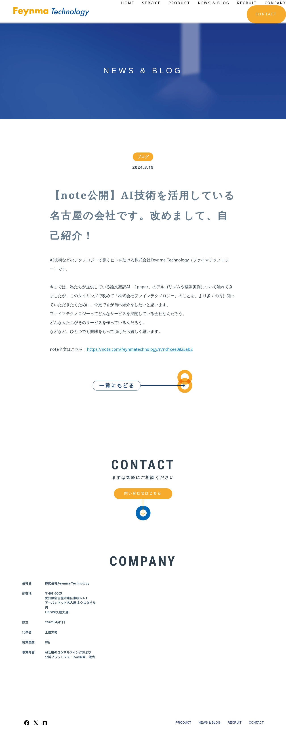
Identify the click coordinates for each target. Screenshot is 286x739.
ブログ (143, 157)
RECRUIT (247, 2)
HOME (127, 2)
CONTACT (266, 14)
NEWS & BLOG (213, 2)
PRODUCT (179, 2)
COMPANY (275, 2)
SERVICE (151, 2)
